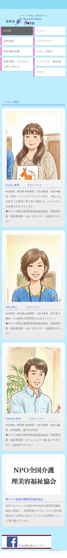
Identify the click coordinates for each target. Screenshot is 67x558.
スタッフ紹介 (44, 51)
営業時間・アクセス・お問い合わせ (17, 64)
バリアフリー (44, 41)
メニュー (41, 30)
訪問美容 (8, 41)
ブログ (40, 72)
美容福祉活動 (11, 51)
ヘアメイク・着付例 (48, 61)
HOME (7, 30)
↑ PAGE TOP (54, 551)
